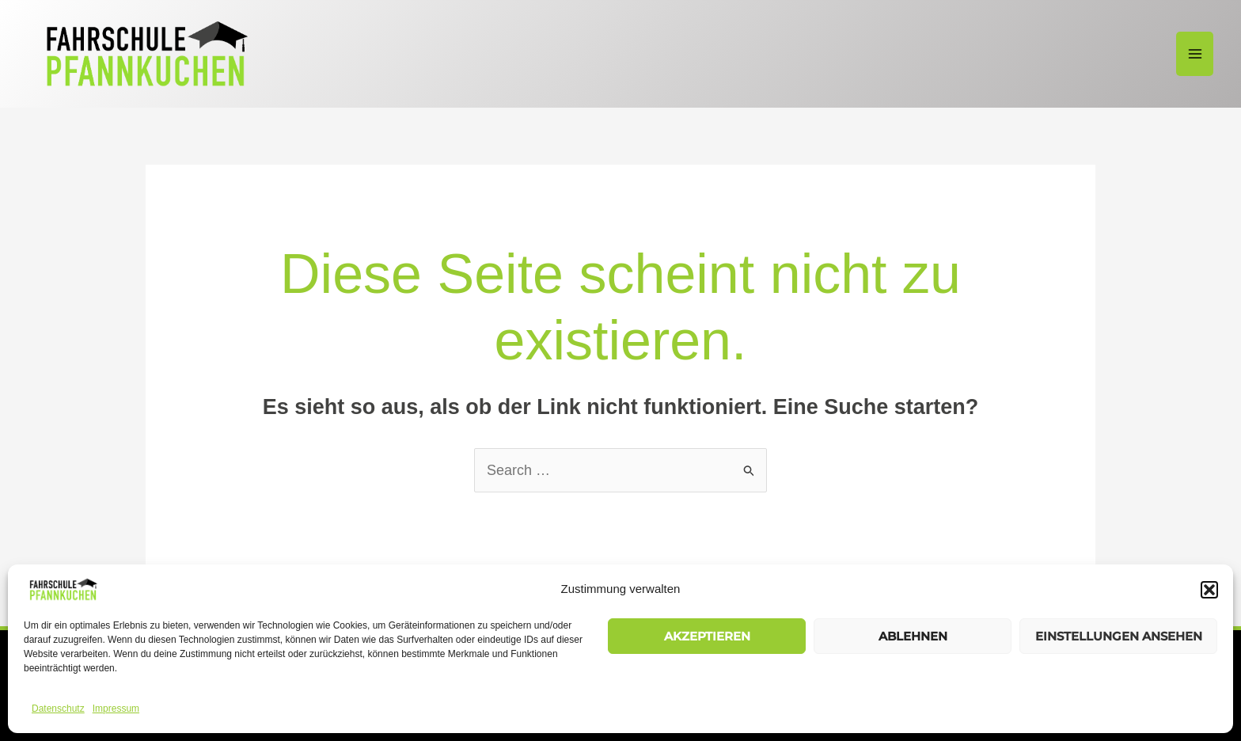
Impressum (116, 708)
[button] (1209, 590)
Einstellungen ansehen (1118, 636)
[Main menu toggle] (1194, 54)
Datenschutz (58, 708)
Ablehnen (913, 636)
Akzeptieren (707, 636)
